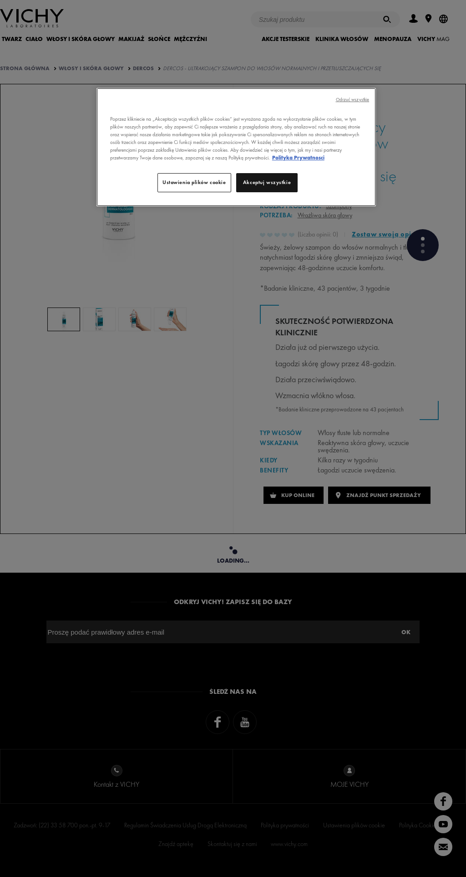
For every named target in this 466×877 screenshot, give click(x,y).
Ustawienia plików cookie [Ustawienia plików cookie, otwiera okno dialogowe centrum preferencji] (194, 182)
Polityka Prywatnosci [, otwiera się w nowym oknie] (298, 157)
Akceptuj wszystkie (267, 182)
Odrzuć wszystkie (353, 100)
